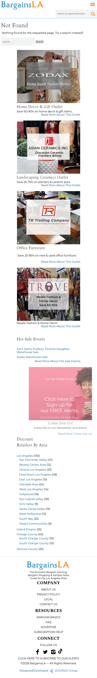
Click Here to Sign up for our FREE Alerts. (67, 404)
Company (48, 583)
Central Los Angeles (32, 469)
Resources (48, 611)
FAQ (48, 622)
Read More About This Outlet (60, 114)
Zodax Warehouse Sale (32, 357)
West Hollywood (30, 513)
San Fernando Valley (33, 459)
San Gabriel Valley (31, 499)
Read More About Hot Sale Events (57, 361)
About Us (48, 589)
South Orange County (34, 543)
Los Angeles (25, 455)
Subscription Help (48, 632)
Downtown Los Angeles (35, 474)
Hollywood (26, 494)
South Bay (26, 518)
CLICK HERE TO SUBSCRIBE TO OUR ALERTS (48, 658)
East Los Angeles (30, 479)
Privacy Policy (48, 594)
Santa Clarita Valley (32, 509)
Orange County (27, 534)
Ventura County (27, 549)
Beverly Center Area (32, 464)
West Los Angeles (31, 489)
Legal (48, 599)
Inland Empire (26, 529)
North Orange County (34, 538)
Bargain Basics (48, 617)
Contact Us (48, 604)
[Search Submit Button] (93, 13)
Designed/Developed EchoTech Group (48, 670)
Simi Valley (26, 504)
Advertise (48, 627)
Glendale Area (28, 484)
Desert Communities (33, 523)
